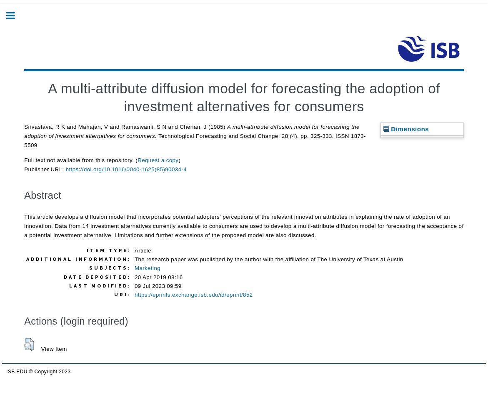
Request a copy (158, 160)
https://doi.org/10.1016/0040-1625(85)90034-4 (126, 169)
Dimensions (406, 128)
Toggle (15, 15)
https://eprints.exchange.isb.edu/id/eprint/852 (194, 295)
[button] (29, 344)
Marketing (147, 268)
